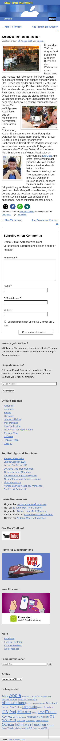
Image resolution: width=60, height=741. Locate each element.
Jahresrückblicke (12, 423)
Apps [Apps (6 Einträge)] (34, 703)
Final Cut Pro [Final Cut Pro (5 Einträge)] (15, 711)
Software (8, 440)
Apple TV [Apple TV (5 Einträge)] (13, 703)
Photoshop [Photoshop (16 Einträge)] (38, 728)
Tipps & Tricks (11, 443)
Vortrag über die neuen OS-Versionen (23, 489)
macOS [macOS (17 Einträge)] (49, 720)
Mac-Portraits (11, 426)
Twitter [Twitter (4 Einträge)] (4, 732)
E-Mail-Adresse (13, 302)
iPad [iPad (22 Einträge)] (12, 716)
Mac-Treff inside (27, 211)
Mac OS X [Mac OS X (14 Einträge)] (9, 724)
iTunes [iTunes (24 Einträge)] (50, 715)
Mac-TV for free (12, 26)
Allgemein (9, 409)
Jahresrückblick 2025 (15, 465)
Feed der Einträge (13, 646)
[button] (5, 206)
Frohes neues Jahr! (14, 462)
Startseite (8, 19)
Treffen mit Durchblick (15, 493)
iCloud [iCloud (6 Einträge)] (47, 711)
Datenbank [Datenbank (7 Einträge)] (51, 707)
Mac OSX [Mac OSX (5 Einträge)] (21, 724)
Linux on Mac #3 (12, 486)
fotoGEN (47, 155)
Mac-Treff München (18, 2)
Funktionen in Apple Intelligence (20, 479)
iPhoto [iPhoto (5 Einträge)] (34, 716)
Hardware (9, 420)
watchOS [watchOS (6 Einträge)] (27, 732)
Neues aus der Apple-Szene (18, 433)
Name (8, 289)
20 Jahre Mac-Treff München (18, 472)
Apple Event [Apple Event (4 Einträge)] (26, 700)
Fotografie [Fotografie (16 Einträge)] (29, 710)
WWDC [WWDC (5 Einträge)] (44, 732)
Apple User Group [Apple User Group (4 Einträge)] (25, 703)
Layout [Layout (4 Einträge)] (15, 721)
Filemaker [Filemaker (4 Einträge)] (5, 711)
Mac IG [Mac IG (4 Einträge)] (40, 721)
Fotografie (6, 214)
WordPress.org (11, 652)
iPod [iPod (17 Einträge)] (41, 716)
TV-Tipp (8, 447)
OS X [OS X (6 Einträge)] (26, 729)
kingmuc (40, 41)
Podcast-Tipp (10, 437)
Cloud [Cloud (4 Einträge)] (28, 707)
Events (7, 416)
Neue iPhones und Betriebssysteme (22, 483)
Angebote (9, 413)
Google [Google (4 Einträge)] (40, 711)
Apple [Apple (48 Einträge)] (15, 699)
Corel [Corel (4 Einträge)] (34, 707)
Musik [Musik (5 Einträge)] (38, 724)
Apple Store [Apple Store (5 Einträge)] (37, 700)
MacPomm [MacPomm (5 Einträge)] (30, 724)
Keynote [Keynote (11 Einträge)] (7, 720)
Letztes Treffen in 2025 (15, 469)
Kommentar (11, 257)
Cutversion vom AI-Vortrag (17, 476)
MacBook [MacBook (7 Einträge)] (31, 720)
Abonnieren (8, 394)
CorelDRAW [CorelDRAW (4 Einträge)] (40, 707)
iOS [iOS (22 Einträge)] (5, 716)
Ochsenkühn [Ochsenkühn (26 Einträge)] (13, 728)
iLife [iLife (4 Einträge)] (51, 711)
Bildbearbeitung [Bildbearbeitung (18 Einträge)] (14, 707)
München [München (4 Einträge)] (44, 724)
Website (8, 314)
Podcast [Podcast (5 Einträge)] (50, 729)
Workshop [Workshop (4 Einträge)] (36, 732)
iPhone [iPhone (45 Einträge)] (24, 715)
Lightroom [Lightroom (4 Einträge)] (22, 721)
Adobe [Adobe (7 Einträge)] (5, 700)
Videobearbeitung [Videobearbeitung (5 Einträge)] (15, 732)
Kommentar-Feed (13, 649)
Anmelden (9, 642)
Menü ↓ (52, 19)
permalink (22, 214)
